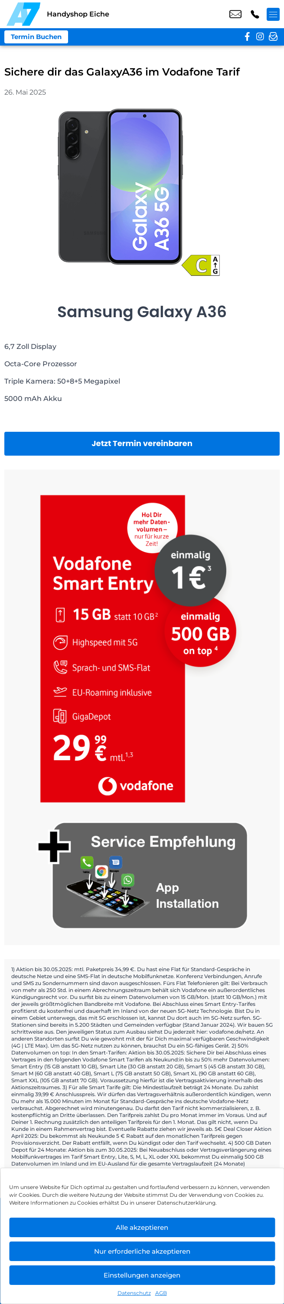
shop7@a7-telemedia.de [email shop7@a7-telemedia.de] (235, 14)
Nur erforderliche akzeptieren (142, 1251)
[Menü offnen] (273, 14)
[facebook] (247, 36)
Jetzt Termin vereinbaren (142, 443)
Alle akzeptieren (142, 1227)
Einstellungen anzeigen (142, 1275)
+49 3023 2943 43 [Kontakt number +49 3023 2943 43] (254, 14)
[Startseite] (23, 14)
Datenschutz (134, 1293)
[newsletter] (273, 36)
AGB (161, 1293)
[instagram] (260, 36)
